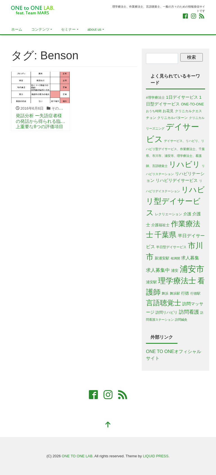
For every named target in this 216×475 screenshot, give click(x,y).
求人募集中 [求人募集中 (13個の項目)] (158, 270)
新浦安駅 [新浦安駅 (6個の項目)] (162, 258)
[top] (108, 425)
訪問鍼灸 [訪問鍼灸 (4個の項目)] (181, 319)
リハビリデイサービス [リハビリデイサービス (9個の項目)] (177, 180)
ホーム (16, 29)
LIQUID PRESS (155, 456)
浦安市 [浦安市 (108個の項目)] (192, 268)
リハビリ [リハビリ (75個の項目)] (184, 164)
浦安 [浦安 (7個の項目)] (174, 270)
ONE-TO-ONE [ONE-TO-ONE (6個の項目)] (192, 104)
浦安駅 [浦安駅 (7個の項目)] (151, 282)
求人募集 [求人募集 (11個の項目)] (190, 257)
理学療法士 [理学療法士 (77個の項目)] (177, 280)
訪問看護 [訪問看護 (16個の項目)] (189, 312)
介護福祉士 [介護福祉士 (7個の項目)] (160, 225)
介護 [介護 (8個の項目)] (187, 214)
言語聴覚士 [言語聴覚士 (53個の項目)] (163, 303)
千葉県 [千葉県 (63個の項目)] (165, 234)
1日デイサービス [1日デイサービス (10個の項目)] (182, 97)
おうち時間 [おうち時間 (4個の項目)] (153, 111)
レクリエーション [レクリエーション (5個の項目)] (168, 214)
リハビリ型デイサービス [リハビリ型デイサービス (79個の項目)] (175, 201)
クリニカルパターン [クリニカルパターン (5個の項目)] (172, 117)
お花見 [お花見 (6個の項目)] (168, 111)
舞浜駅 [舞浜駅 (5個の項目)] (175, 293)
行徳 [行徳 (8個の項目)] (185, 293)
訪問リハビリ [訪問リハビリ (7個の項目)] (166, 312)
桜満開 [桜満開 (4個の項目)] (175, 258)
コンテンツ (40, 29)
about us (94, 29)
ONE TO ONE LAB (77, 456)
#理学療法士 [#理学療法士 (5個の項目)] (155, 97)
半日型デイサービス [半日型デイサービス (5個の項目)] (171, 247)
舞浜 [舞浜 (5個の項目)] (165, 293)
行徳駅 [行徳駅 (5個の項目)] (195, 293)
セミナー (68, 29)
